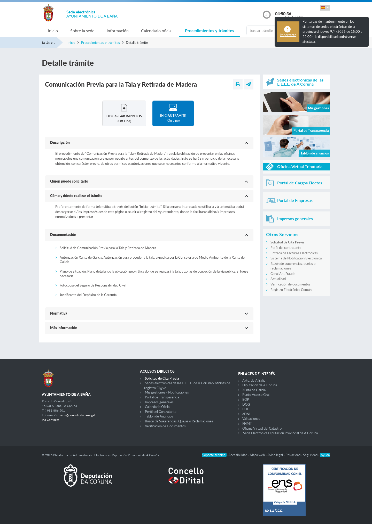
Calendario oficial (157, 30)
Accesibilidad (238, 455)
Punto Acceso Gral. (256, 394)
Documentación (63, 234)
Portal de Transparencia (162, 397)
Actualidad (278, 279)
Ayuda (325, 455)
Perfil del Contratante (160, 412)
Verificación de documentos (290, 284)
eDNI (246, 414)
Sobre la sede (82, 30)
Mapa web (258, 455)
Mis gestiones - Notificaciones (167, 392)
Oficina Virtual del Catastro (262, 428)
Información (118, 30)
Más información (63, 327)
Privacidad (293, 455)
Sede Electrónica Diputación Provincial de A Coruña (280, 433)
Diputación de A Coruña (259, 385)
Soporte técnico (214, 455)
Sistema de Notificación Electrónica (296, 258)
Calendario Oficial (157, 407)
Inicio (53, 30)
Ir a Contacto (50, 420)
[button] (325, 8)
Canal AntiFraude (282, 274)
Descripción (60, 142)
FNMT (247, 423)
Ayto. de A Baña (253, 380)
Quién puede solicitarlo (69, 181)
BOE (245, 409)
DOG (246, 404)
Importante (288, 35)
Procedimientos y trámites (209, 30)
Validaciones (251, 418)
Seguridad (310, 455)
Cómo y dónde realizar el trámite (76, 195)
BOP (245, 399)
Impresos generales (159, 402)
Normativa (58, 313)
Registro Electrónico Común (291, 290)
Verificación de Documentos (165, 426)
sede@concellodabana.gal (77, 415)
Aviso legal (275, 455)
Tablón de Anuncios (159, 416)
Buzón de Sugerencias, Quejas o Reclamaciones (179, 421)
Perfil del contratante (285, 247)
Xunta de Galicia (254, 390)
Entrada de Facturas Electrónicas (294, 253)
